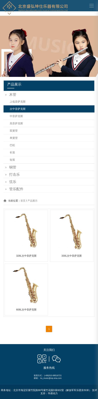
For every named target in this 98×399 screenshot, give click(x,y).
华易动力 (53, 393)
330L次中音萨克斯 (71, 255)
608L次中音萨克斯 (26, 309)
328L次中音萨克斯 (26, 255)
